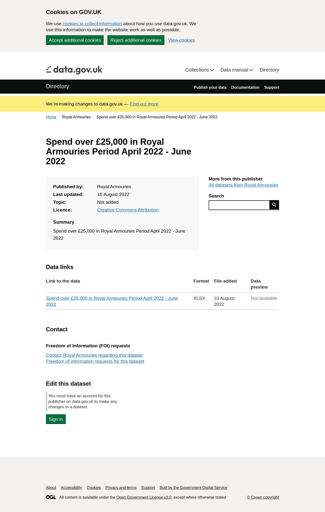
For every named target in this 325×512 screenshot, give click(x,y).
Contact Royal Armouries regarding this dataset (94, 355)
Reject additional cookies (135, 40)
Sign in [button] (56, 419)
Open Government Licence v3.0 (143, 497)
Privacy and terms (121, 488)
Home (51, 117)
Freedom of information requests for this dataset (95, 361)
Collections (197, 70)
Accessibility (71, 488)
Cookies (94, 488)
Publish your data (210, 87)
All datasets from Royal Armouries (243, 184)
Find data (274, 204)
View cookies (181, 40)
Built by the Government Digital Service (193, 488)
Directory (269, 70)
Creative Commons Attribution (127, 209)
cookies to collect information (92, 23)
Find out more (144, 103)
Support (271, 87)
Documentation (245, 87)
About (51, 488)
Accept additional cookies (75, 40)
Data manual (235, 70)
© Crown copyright (263, 497)
